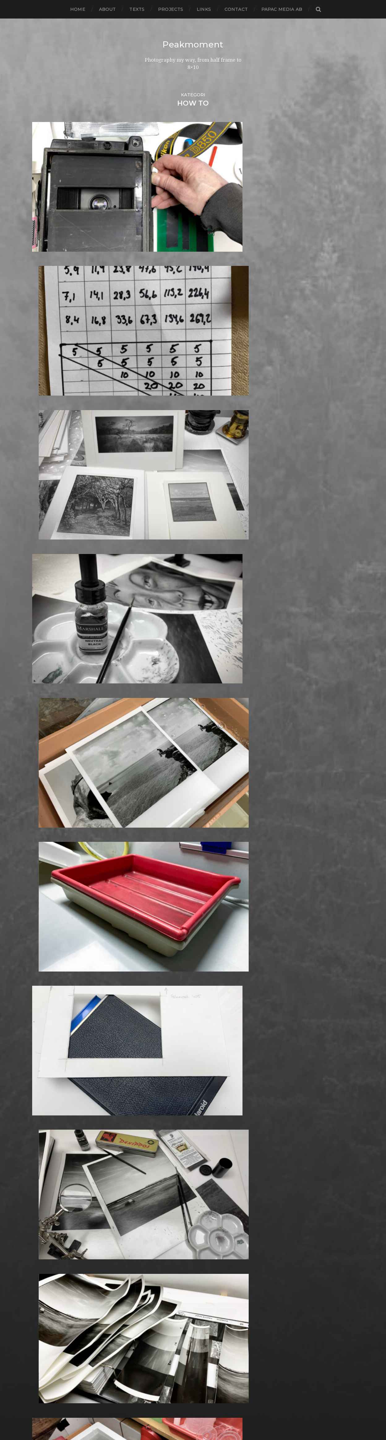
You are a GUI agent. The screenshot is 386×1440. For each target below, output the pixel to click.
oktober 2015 (48, 946)
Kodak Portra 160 (165, 1015)
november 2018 (51, 763)
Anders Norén (204, 1419)
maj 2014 (43, 1030)
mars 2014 (44, 1040)
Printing (154, 1218)
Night (150, 1119)
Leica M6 (154, 1070)
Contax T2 (156, 763)
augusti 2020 (48, 660)
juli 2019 (42, 724)
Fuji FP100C (158, 892)
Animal (152, 675)
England (154, 833)
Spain (150, 1282)
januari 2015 (47, 991)
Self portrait (158, 1258)
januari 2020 (47, 694)
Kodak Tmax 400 (165, 1025)
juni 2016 (43, 907)
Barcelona (156, 684)
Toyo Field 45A (161, 1332)
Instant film (158, 996)
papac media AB (281, 9)
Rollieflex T (157, 1243)
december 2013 (51, 1055)
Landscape (157, 1055)
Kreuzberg (157, 1045)
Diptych (153, 808)
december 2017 (51, 818)
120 (148, 620)
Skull (150, 1272)
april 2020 (44, 679)
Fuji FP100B (158, 887)
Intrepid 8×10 (160, 1001)
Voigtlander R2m (165, 1351)
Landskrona (158, 1060)
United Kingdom (164, 1342)
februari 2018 (48, 808)
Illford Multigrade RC (170, 981)
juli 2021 (42, 620)
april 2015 (43, 976)
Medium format (163, 1104)
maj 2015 (43, 971)
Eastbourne (158, 823)
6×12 (149, 635)
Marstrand (156, 1095)
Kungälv (154, 1050)
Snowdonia (157, 1277)
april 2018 (44, 798)
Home (77, 9)
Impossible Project (166, 986)
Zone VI (153, 1371)
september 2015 (52, 951)
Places (152, 1179)
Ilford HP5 (156, 966)
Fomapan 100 (160, 862)
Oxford (152, 1149)
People (152, 1164)
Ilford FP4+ (157, 961)
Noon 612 (155, 1134)
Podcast (154, 1193)
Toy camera (158, 1327)
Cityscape (155, 744)
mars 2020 (45, 684)
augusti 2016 (47, 897)
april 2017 (44, 857)
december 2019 (51, 699)
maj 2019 (43, 734)
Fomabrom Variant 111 (170, 857)
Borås (150, 714)
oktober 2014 (48, 1006)
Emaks (152, 828)
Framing (154, 882)
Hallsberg (156, 941)
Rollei (150, 1223)
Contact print (160, 754)
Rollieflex (155, 1238)
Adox (150, 660)
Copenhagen (160, 768)
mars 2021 (44, 625)
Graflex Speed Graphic (171, 927)
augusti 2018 (48, 778)
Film (149, 847)
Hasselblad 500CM (166, 946)
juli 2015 (42, 961)
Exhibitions (157, 838)
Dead (150, 783)
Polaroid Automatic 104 (172, 1198)
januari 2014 (47, 1050)
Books (151, 709)
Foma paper (159, 852)
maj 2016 (43, 912)
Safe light (155, 1248)
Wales (151, 1356)
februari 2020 (49, 689)
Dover (151, 818)
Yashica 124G (159, 1361)
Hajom (152, 931)
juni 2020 (44, 670)
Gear (150, 902)
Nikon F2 (154, 1124)
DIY (148, 813)
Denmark (155, 793)
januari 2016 (47, 931)
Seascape (155, 1253)
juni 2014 (43, 1025)
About (107, 9)
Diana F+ (154, 803)
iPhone (152, 1006)
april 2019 (44, 739)
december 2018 (51, 759)
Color (150, 749)
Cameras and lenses (168, 719)
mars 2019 (44, 744)
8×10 (149, 655)
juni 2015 (43, 966)
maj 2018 (43, 793)
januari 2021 (47, 635)
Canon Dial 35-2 (163, 729)
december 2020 (52, 640)
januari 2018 (47, 813)
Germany (155, 907)
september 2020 (53, 655)
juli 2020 (43, 665)
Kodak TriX (157, 1030)
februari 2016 (48, 927)
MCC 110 (153, 1099)
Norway (153, 1144)
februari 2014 (48, 1045)
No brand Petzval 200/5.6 (175, 1129)
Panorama (156, 1154)
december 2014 (51, 996)
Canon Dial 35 (160, 724)
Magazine (155, 1080)
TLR (148, 1322)
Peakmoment (193, 44)
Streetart (155, 1302)
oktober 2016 (48, 887)
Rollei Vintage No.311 (169, 1233)
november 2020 (52, 645)
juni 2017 (43, 847)
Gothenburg (159, 912)
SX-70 (151, 1312)
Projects (170, 9)
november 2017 (51, 823)
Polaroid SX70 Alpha (169, 1208)
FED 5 (151, 843)
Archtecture (159, 679)
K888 (150, 1011)
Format (153, 877)
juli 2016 (42, 902)
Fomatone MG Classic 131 (174, 872)
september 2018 (52, 773)
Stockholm (157, 1292)
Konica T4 (155, 1035)
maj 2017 (43, 852)
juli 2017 (42, 843)
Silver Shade (159, 1263)
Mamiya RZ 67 (161, 1085)
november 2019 (51, 704)
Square (153, 1287)
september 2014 (52, 1011)
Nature (152, 1114)
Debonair (155, 788)
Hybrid (152, 956)
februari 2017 (48, 867)
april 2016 (43, 917)
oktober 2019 (48, 709)
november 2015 (51, 941)
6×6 (148, 645)
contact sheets (162, 759)
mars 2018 (44, 803)
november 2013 (51, 1060)
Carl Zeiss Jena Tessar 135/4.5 (178, 734)
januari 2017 (47, 872)
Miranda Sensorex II (168, 1109)
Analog (152, 670)
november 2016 (51, 882)
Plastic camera (161, 1188)
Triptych (154, 1337)
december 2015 (51, 936)
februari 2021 (48, 630)
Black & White (161, 704)
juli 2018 (42, 783)
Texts (136, 9)
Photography (160, 1169)
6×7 (148, 650)
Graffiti (152, 922)
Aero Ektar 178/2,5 (166, 665)
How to (152, 951)
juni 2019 (43, 729)
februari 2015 (48, 986)
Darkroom (156, 778)
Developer (157, 798)
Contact (236, 9)
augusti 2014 (48, 1015)
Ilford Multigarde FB (169, 971)
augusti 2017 (48, 838)
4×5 (148, 630)
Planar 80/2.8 (160, 1183)
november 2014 (51, 1001)
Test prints (156, 1317)
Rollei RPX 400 (162, 1228)
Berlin (151, 699)
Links (204, 9)
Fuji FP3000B (161, 897)
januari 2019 (47, 754)
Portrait (153, 1213)
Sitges (151, 1267)
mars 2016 (44, 922)
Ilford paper (158, 976)
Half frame (156, 936)
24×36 (151, 625)
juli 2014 (42, 1020)
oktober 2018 (48, 768)
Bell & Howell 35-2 (166, 694)
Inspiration (156, 991)
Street (151, 1297)
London (153, 1075)
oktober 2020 (49, 650)
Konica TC (156, 1040)
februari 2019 (48, 749)
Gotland (154, 917)
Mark (150, 1090)
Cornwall (155, 773)
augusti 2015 (47, 956)
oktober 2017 (48, 828)
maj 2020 (43, 675)
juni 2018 (43, 788)
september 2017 (52, 833)
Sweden (154, 1307)
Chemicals (156, 739)
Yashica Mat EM (162, 1366)
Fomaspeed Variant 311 (171, 867)
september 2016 (52, 892)
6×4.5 (150, 640)
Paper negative (163, 1159)
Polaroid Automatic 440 (173, 1203)
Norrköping (158, 1139)
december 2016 (51, 877)
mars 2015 (44, 981)
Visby (150, 1347)
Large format (160, 1065)
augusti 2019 (48, 719)
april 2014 (44, 1035)
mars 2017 (44, 862)
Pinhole (153, 1174)
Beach (151, 689)
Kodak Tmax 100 (164, 1020)
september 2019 (52, 714)
